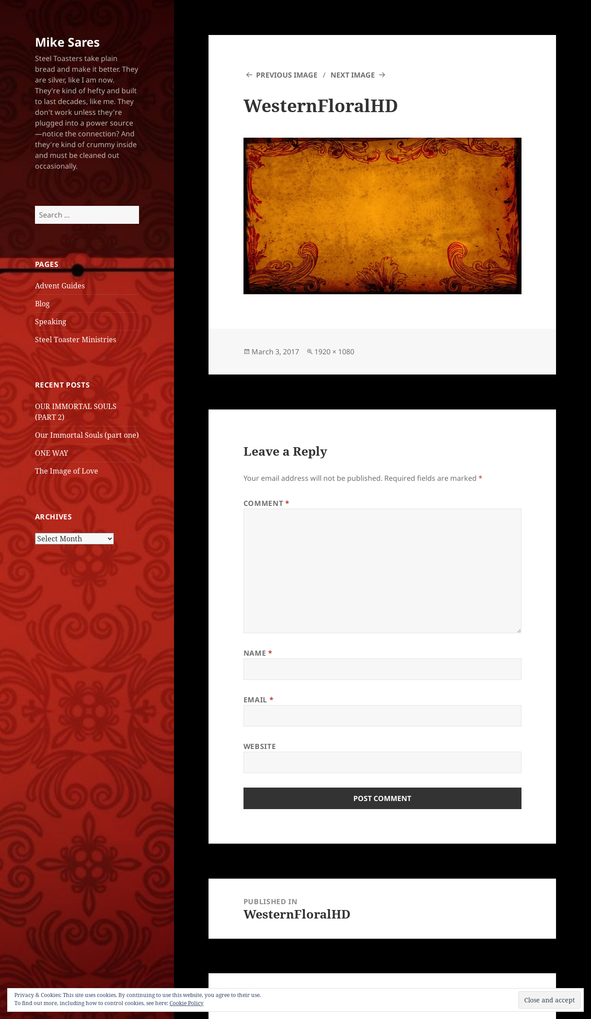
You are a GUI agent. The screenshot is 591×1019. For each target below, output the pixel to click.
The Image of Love (66, 471)
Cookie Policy (186, 1003)
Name (258, 653)
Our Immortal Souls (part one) (87, 435)
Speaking (50, 322)
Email (258, 700)
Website (259, 746)
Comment (266, 503)
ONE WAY (51, 453)
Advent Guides (60, 286)
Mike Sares (67, 42)
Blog (42, 304)
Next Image (352, 75)
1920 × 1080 (334, 352)
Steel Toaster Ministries (75, 339)
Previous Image (286, 75)
